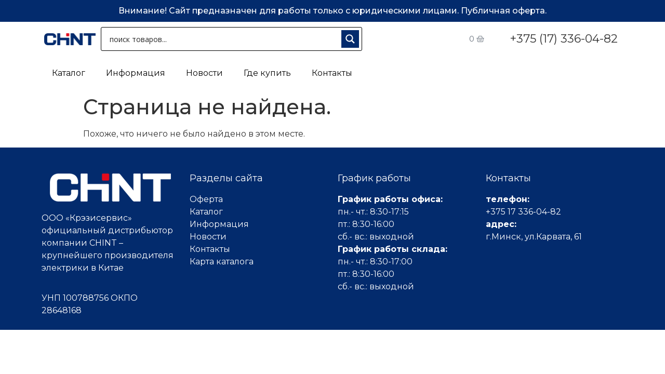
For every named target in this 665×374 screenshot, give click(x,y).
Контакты (332, 73)
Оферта (206, 199)
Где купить (267, 73)
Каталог (68, 73)
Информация (135, 73)
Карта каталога (222, 261)
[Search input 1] (223, 39)
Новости (204, 73)
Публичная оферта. (504, 11)
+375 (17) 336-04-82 (564, 39)
